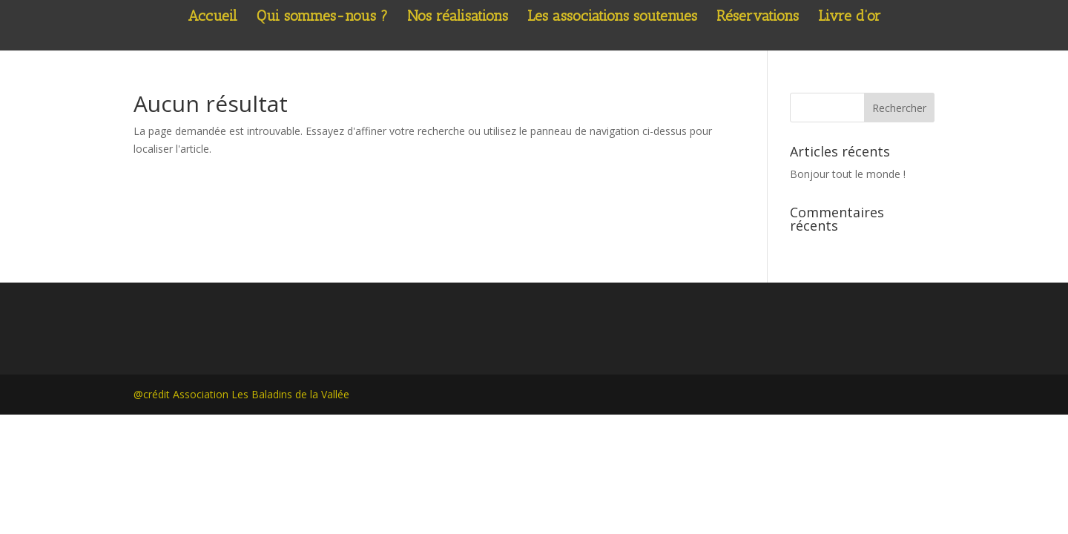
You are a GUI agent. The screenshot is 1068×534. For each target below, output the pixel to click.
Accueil (212, 17)
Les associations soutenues (612, 17)
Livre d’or (849, 17)
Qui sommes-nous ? (322, 17)
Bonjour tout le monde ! (848, 174)
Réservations (757, 17)
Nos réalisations (457, 17)
